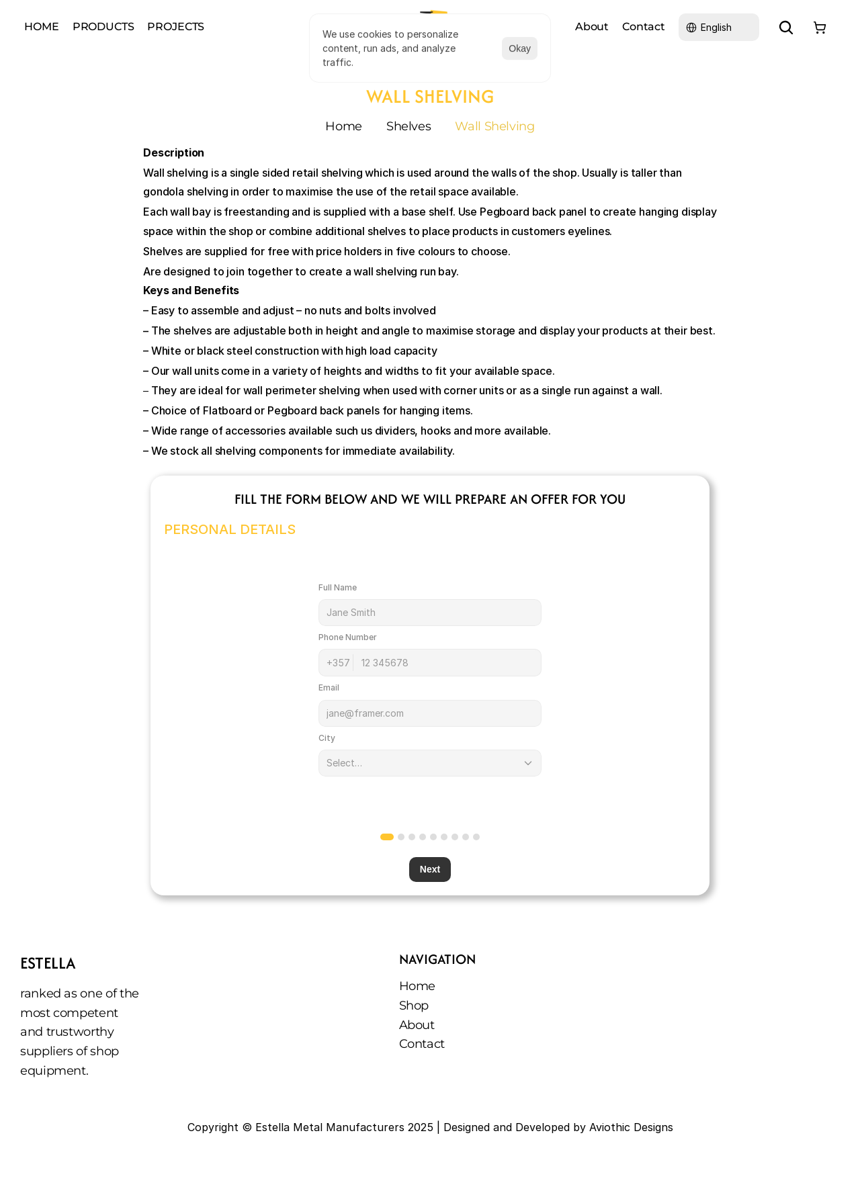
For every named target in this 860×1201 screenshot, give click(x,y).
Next (430, 869)
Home (343, 126)
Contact (422, 1043)
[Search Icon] (786, 27)
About (417, 1025)
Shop (414, 1005)
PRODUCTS (103, 26)
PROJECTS (175, 26)
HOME (41, 26)
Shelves (408, 126)
